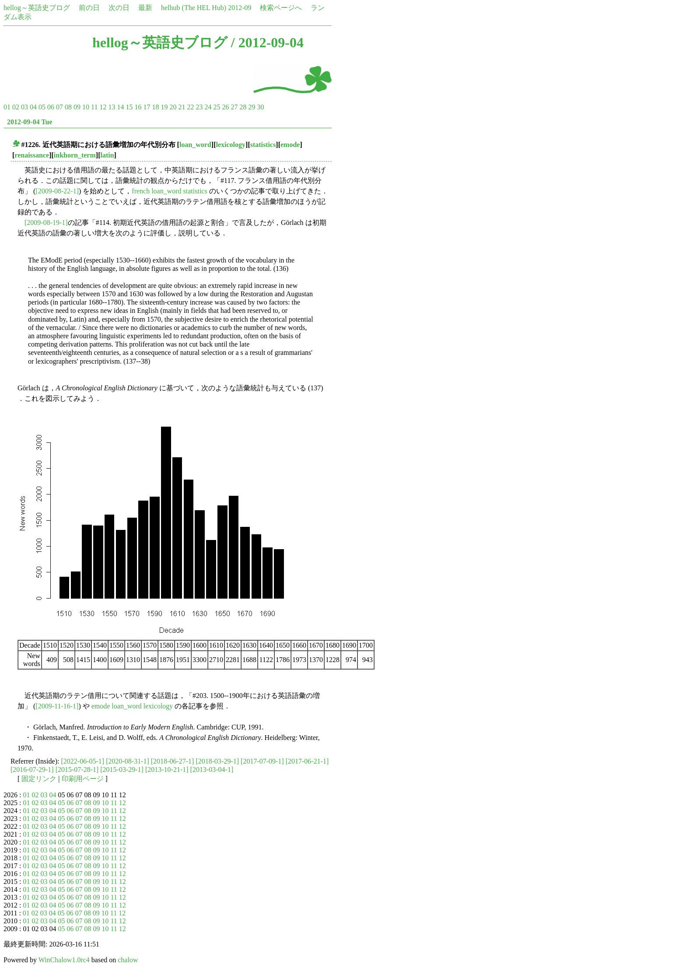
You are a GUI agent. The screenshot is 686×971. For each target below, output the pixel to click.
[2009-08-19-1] (46, 222)
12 (102, 107)
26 (225, 107)
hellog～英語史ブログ (37, 7)
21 (181, 107)
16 (137, 107)
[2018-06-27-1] (172, 761)
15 (129, 107)
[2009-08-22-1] (57, 191)
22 (190, 107)
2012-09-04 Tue (29, 122)
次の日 (119, 7)
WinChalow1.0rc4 (64, 960)
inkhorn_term (75, 155)
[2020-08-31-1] (127, 761)
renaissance (31, 155)
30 (260, 107)
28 (242, 107)
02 (15, 107)
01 (7, 107)
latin (107, 155)
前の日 (89, 7)
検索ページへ (281, 7)
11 (94, 107)
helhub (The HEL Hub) (193, 7)
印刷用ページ (83, 778)
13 (111, 107)
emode (290, 144)
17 (146, 107)
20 (172, 107)
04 (33, 107)
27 (234, 107)
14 (120, 107)
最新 (145, 7)
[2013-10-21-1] (167, 769)
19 (164, 107)
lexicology (231, 144)
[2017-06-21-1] (307, 761)
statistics (263, 144)
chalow (128, 960)
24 (207, 107)
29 (251, 107)
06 (50, 107)
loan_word (195, 144)
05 (42, 107)
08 (68, 107)
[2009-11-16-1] (56, 706)
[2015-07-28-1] (77, 769)
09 (77, 107)
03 (24, 107)
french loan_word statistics (169, 191)
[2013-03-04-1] (212, 769)
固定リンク (38, 778)
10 (85, 107)
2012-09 (239, 7)
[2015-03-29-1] (122, 769)
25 (216, 107)
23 (199, 107)
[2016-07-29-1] (32, 769)
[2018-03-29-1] (217, 761)
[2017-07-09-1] (262, 761)
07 (59, 107)
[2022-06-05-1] (83, 761)
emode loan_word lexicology (132, 706)
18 (155, 107)
